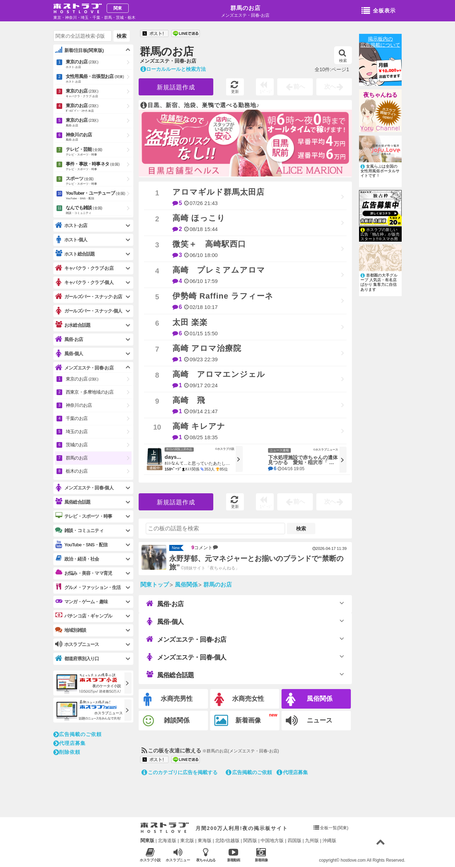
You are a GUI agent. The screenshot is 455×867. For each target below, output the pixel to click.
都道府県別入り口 (77, 659)
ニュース (309, 720)
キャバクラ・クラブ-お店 (84, 268)
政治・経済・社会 (77, 559)
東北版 (187, 840)
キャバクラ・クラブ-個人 (84, 282)
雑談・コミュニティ (79, 530)
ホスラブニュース (178, 854)
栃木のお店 (76, 471)
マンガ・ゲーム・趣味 (81, 601)
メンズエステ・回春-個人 (186, 657)
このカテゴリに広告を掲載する (179, 772)
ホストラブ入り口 (164, 828)
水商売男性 (168, 699)
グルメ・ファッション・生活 (88, 587)
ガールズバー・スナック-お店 (88, 297)
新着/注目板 (79, 50)
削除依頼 (66, 752)
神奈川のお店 (99, 137)
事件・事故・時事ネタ (99, 166)
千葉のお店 (76, 418)
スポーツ (99, 181)
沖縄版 (329, 840)
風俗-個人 (164, 621)
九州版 (312, 840)
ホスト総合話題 (75, 254)
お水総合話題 (72, 325)
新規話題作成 (176, 87)
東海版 (205, 840)
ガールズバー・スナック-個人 (88, 311)
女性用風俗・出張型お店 (99, 79)
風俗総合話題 (170, 675)
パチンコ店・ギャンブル (83, 616)
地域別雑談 (70, 630)
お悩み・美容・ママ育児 (83, 573)
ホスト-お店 (71, 225)
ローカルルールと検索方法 (173, 69)
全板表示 (379, 11)
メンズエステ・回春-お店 (186, 639)
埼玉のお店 (76, 431)
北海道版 (167, 840)
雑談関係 (166, 721)
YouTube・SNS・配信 (81, 545)
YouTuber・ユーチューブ (99, 195)
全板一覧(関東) (334, 827)
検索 (343, 56)
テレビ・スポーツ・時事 (83, 516)
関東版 (147, 840)
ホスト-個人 (71, 240)
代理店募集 (292, 772)
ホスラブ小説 (150, 854)
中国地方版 (272, 840)
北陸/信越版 (227, 840)
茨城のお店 (76, 444)
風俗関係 (309, 699)
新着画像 (237, 720)
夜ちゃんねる (380, 95)
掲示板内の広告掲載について (380, 42)
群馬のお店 (245, 8)
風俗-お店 (164, 604)
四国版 (294, 840)
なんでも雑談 (99, 210)
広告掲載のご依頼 (249, 772)
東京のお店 (99, 64)
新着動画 (233, 854)
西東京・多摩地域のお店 (89, 392)
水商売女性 (239, 699)
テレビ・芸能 (99, 152)
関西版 (250, 840)
